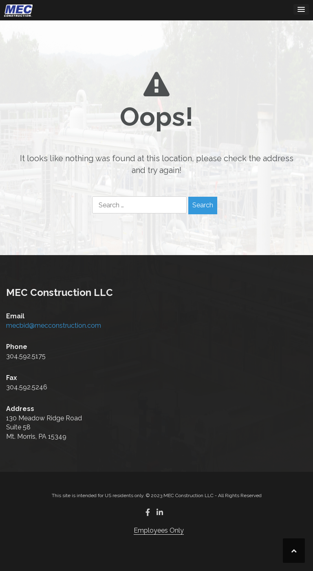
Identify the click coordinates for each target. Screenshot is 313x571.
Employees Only (159, 530)
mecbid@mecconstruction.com (53, 325)
